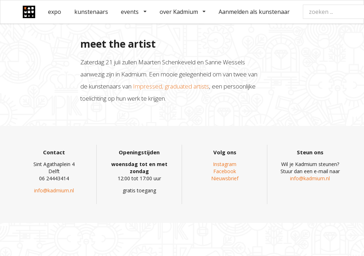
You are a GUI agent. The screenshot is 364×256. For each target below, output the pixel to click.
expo (54, 12)
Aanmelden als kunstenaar (254, 12)
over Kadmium (183, 12)
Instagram (224, 164)
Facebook (224, 171)
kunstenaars (91, 12)
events (133, 12)
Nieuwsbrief (225, 178)
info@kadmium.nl (54, 190)
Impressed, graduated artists (171, 86)
